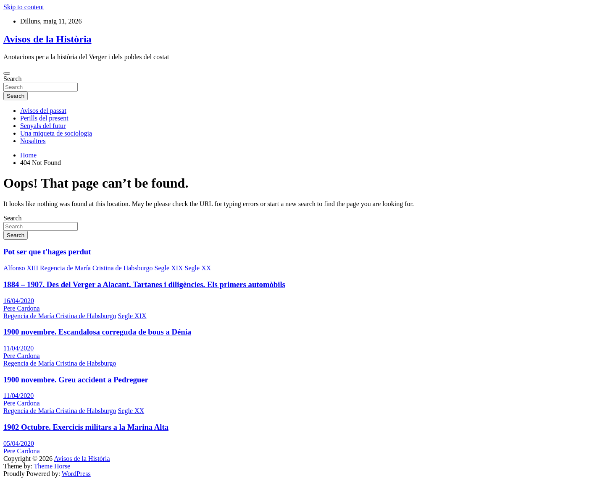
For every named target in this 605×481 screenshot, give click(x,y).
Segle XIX (169, 268)
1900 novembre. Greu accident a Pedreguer (75, 379)
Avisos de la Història (47, 39)
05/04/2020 (18, 443)
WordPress (76, 473)
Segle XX (198, 268)
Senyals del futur (43, 125)
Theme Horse (52, 466)
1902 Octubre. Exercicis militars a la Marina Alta (85, 427)
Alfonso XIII (20, 268)
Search (12, 78)
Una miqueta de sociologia (56, 133)
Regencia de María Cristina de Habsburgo (96, 268)
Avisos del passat (43, 110)
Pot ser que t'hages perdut (47, 251)
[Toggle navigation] (6, 73)
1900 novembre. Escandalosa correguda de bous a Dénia (97, 331)
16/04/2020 (18, 300)
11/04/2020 (18, 348)
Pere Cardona (21, 308)
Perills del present (44, 118)
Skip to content (23, 6)
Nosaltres (32, 140)
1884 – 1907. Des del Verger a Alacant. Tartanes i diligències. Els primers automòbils (144, 284)
